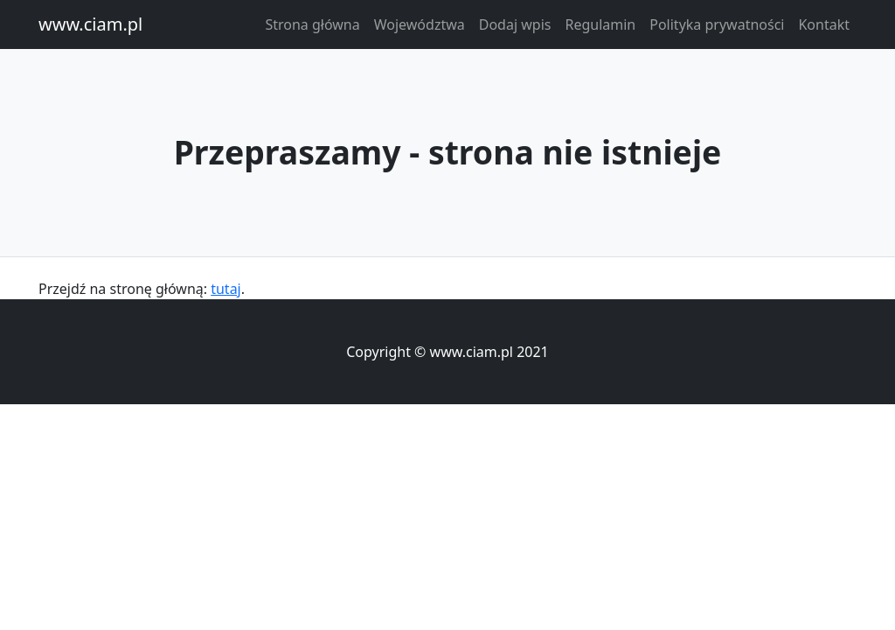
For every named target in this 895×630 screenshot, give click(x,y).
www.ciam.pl (90, 24)
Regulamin (600, 24)
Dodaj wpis (515, 24)
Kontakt (824, 24)
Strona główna (312, 24)
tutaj (226, 288)
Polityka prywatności (716, 24)
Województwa (419, 24)
